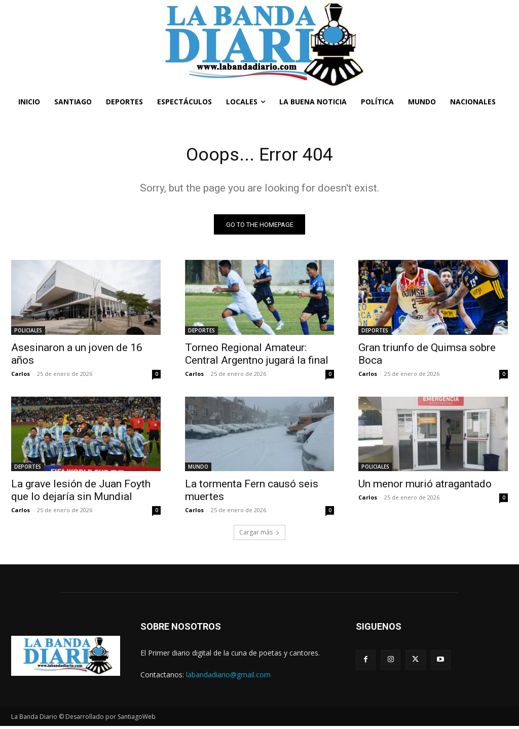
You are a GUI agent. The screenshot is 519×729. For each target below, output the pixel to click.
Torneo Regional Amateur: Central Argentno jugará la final (256, 356)
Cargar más (259, 535)
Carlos (20, 376)
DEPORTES (201, 332)
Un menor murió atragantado (425, 487)
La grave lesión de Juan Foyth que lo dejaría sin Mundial (81, 493)
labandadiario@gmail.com (228, 677)
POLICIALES (28, 332)
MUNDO (198, 469)
